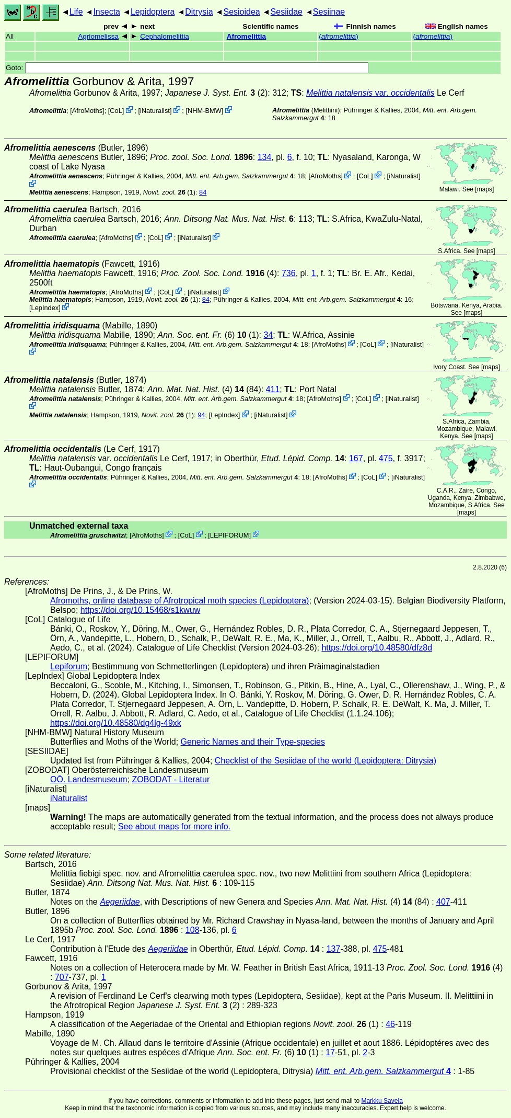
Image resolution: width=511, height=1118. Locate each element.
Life (76, 11)
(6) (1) (208, 334)
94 (201, 415)
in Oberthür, (279, 458)
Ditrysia (199, 11)
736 (289, 273)
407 (443, 901)
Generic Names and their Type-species (253, 741)
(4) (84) (204, 389)
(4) (219, 273)
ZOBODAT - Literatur (171, 779)
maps (484, 189)
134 (265, 157)
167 (356, 458)
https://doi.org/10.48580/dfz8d (376, 647)
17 (330, 1052)
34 (268, 334)
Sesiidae (287, 11)
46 (390, 1024)
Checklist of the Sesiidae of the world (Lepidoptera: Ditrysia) (325, 760)
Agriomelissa (98, 36)
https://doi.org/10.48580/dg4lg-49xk (115, 722)
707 (62, 977)
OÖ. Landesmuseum (88, 779)
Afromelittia (246, 36)
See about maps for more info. (174, 826)
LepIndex (45, 308)
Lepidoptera (153, 11)
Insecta (106, 11)
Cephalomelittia (164, 36)
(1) (169, 192)
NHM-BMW (205, 111)
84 (202, 192)
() (338, 36)
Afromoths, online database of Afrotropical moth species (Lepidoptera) (179, 600)
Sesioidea (241, 11)
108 (192, 930)
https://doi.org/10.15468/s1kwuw (140, 610)
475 (386, 458)
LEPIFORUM (229, 535)
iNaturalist (155, 111)
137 (334, 948)
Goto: (187, 68)
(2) (216, 92)
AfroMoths (87, 111)
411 (273, 389)
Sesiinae (329, 11)
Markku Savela (381, 1100)
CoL (116, 111)
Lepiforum (68, 666)
